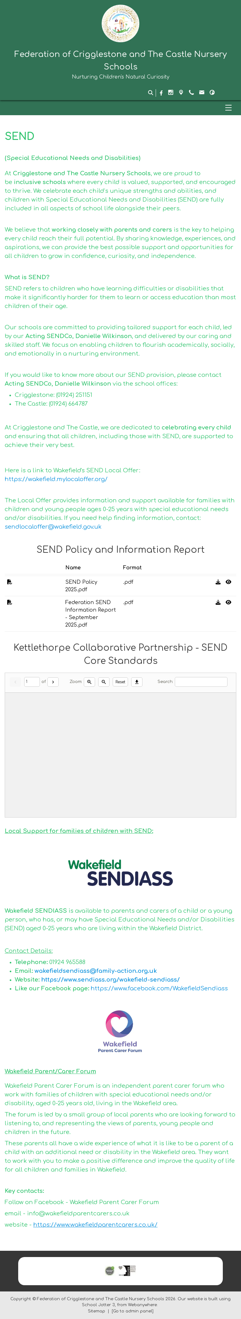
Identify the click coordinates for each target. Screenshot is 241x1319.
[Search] (201, 682)
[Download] (136, 682)
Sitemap (96, 1311)
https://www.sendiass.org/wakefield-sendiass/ (110, 980)
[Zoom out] (104, 682)
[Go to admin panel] (132, 1311)
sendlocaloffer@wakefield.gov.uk (53, 527)
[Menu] (120, 107)
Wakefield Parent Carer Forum (114, 1202)
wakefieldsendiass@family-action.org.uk (96, 971)
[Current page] (32, 682)
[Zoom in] (89, 682)
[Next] (53, 682)
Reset (120, 682)
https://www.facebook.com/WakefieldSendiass (159, 988)
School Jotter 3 (98, 1305)
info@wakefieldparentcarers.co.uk (78, 1213)
